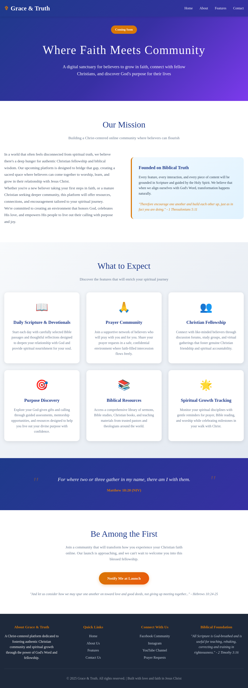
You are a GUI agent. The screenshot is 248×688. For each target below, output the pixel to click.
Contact (238, 8)
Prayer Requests (155, 657)
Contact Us (93, 657)
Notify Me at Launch (124, 584)
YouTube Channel (155, 650)
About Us (93, 643)
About (204, 8)
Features (220, 8)
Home (188, 8)
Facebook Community (155, 636)
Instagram (155, 643)
